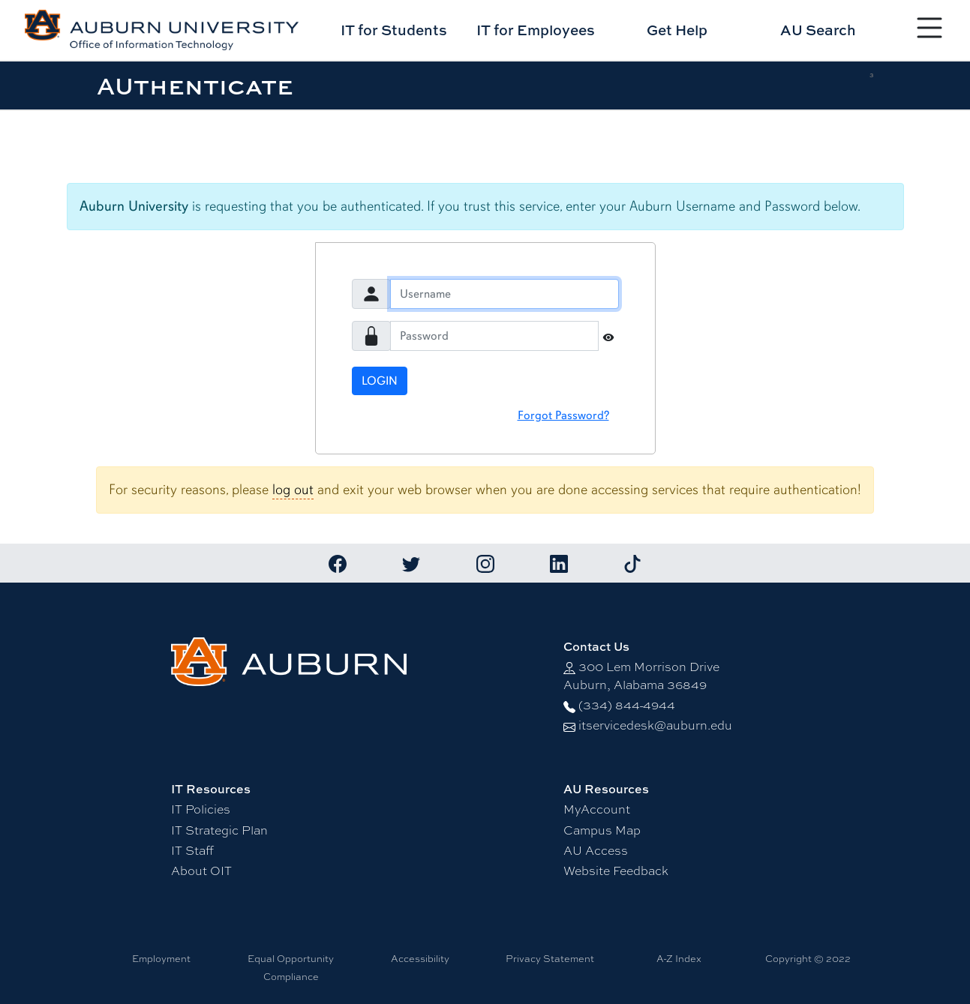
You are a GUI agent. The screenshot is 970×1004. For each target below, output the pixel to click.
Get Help (677, 29)
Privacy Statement (550, 958)
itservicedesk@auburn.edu (655, 724)
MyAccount (596, 808)
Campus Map (602, 829)
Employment (161, 958)
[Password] (494, 336)
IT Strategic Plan (219, 829)
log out (293, 490)
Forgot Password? (563, 415)
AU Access (595, 850)
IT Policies (200, 808)
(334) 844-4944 (626, 704)
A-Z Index (678, 958)
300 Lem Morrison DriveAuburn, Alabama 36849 (641, 675)
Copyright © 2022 (808, 958)
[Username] (504, 294)
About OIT (201, 870)
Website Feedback (615, 870)
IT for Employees (535, 29)
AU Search (818, 29)
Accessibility (420, 958)
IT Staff (192, 850)
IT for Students (394, 29)
